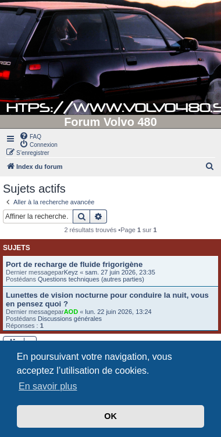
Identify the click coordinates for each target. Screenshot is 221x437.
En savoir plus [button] (48, 386)
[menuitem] (30, 136)
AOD (71, 311)
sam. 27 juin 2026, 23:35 (120, 272)
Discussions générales (70, 318)
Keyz (71, 272)
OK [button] (110, 416)
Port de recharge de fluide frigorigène (74, 264)
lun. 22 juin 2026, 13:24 (118, 311)
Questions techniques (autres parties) (91, 279)
